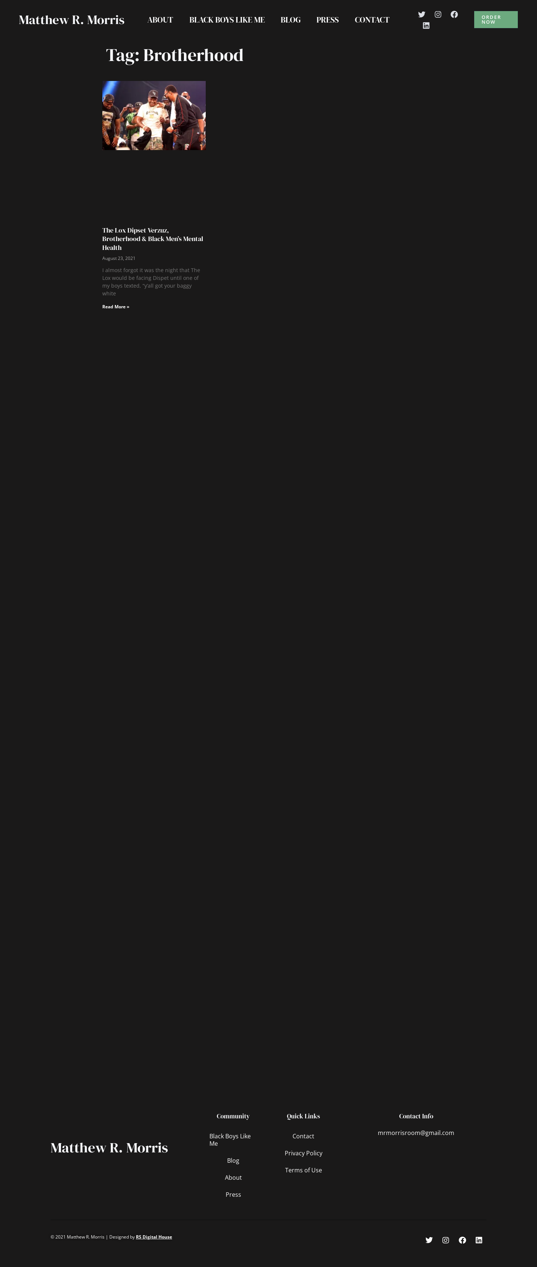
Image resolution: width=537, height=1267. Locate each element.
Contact (372, 27)
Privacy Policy (303, 1169)
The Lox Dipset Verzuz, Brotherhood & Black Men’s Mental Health (152, 254)
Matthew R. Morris (51, 27)
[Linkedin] (427, 33)
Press (328, 27)
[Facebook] (455, 22)
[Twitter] (422, 22)
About (160, 27)
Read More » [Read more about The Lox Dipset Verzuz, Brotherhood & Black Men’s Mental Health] (115, 322)
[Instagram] (438, 22)
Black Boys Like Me (226, 27)
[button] (496, 27)
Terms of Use (303, 1186)
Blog (291, 27)
